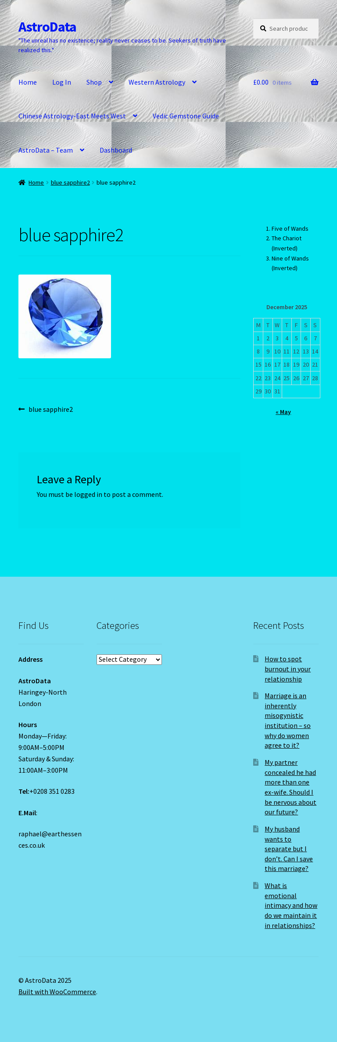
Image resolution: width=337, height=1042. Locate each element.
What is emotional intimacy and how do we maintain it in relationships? (291, 905)
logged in (88, 494)
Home (27, 82)
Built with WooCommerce (57, 991)
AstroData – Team (45, 150)
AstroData (47, 27)
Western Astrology (157, 82)
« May (283, 412)
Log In (61, 82)
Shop (94, 82)
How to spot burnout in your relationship (288, 668)
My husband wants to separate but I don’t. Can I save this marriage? (289, 848)
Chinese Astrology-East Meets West (72, 115)
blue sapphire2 (70, 182)
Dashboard (116, 150)
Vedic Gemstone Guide (186, 115)
